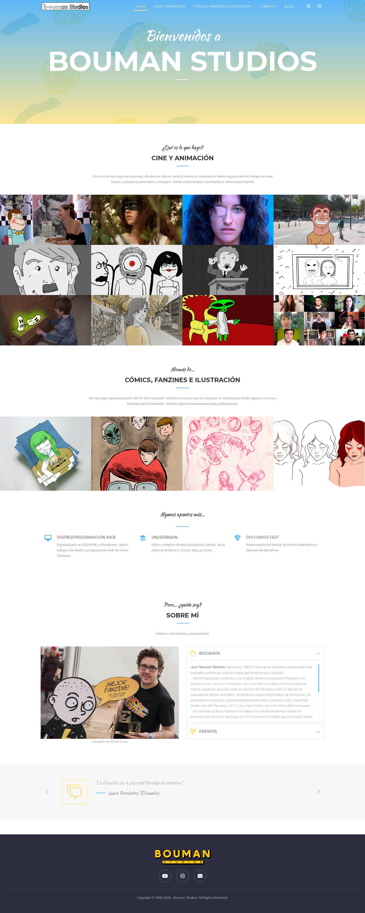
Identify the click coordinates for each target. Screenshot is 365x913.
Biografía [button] (255, 653)
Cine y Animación (166, 6)
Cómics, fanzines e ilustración (219, 6)
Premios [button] (255, 732)
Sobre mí (264, 6)
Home (138, 5)
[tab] (255, 653)
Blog (286, 6)
